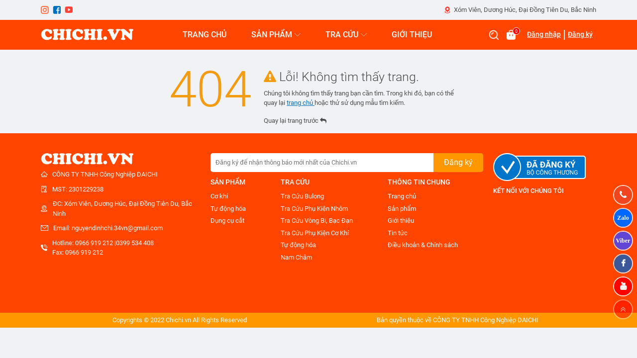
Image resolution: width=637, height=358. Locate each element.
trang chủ (301, 102)
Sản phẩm (402, 208)
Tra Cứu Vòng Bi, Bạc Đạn (317, 220)
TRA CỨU (346, 34)
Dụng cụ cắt (227, 220)
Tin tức (398, 233)
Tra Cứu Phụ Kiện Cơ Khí (315, 233)
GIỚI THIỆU (412, 34)
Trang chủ (402, 196)
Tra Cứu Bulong (302, 196)
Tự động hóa (228, 208)
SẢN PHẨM (276, 34)
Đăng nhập (544, 34)
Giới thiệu (401, 220)
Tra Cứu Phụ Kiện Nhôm (314, 208)
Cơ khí (219, 196)
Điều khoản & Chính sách (423, 245)
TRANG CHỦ (204, 34)
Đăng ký (580, 34)
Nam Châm (296, 257)
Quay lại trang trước (295, 120)
